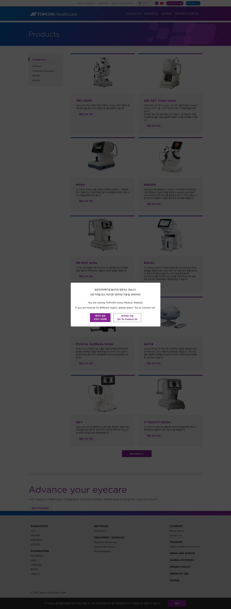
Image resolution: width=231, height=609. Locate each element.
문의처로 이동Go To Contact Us (127, 317)
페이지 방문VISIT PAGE (100, 317)
